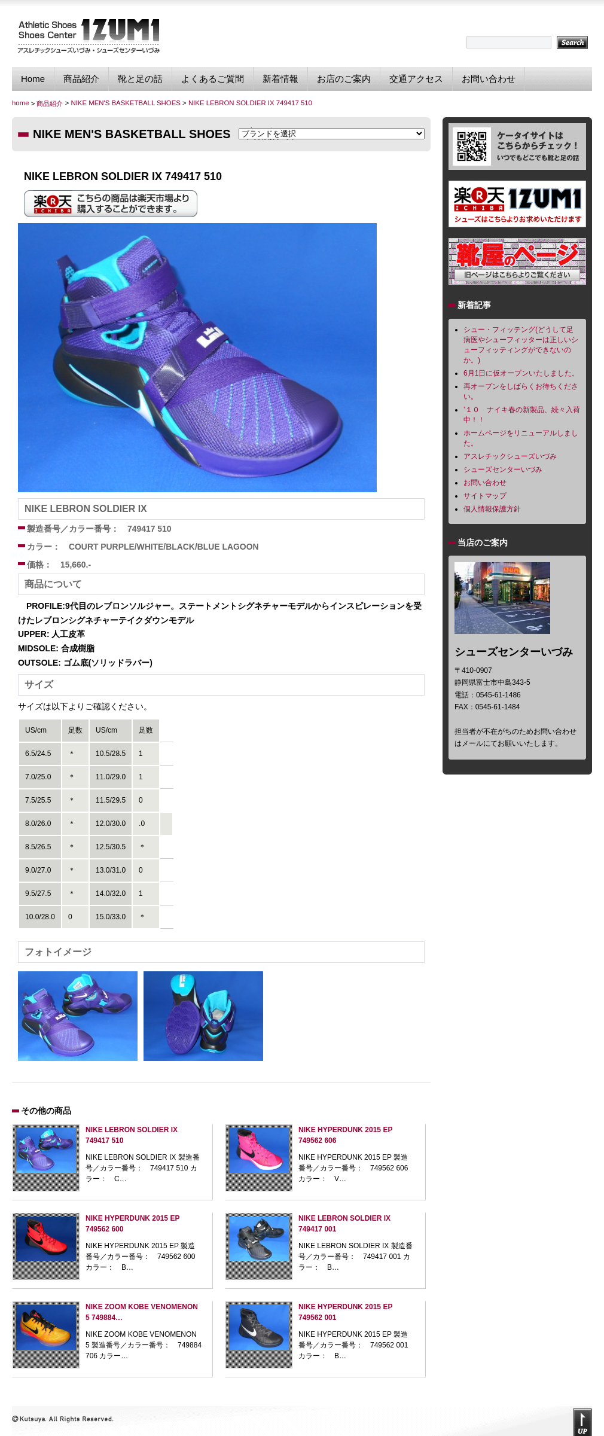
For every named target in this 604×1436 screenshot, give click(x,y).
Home (33, 79)
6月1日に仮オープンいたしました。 (521, 373)
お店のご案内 (344, 79)
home (20, 102)
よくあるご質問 (212, 79)
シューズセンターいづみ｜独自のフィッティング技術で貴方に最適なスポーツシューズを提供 (88, 35)
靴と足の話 (140, 79)
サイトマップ (485, 496)
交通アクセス (416, 79)
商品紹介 (81, 79)
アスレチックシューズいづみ (510, 456)
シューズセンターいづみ (502, 469)
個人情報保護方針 (492, 509)
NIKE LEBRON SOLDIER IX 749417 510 (250, 102)
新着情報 (280, 79)
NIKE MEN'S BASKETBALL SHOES (125, 102)
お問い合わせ (488, 79)
